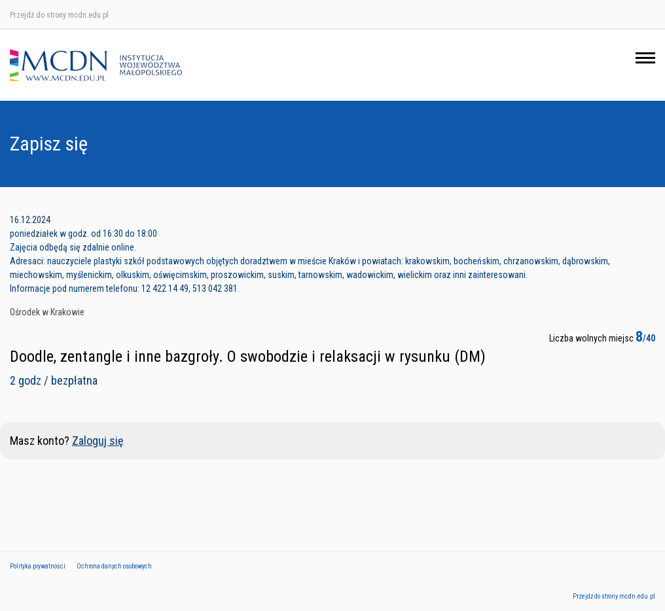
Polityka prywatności (37, 566)
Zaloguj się (97, 440)
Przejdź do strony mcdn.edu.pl (59, 15)
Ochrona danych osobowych (114, 566)
